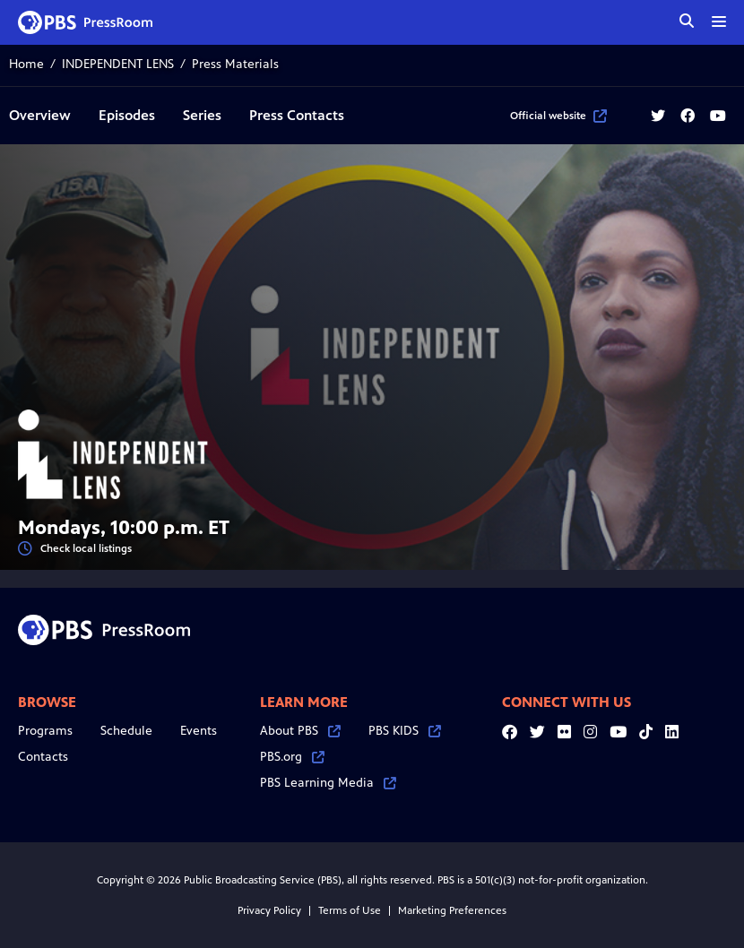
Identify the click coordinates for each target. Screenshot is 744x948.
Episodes (127, 115)
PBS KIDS (404, 730)
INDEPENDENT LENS (118, 64)
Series (202, 115)
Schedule (126, 730)
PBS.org (292, 756)
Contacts (43, 756)
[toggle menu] (719, 21)
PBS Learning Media (328, 782)
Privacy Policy (269, 910)
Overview (40, 115)
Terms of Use (349, 910)
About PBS (300, 730)
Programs (45, 730)
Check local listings (75, 549)
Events (198, 730)
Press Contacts (296, 115)
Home (26, 64)
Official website (558, 115)
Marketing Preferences (452, 910)
